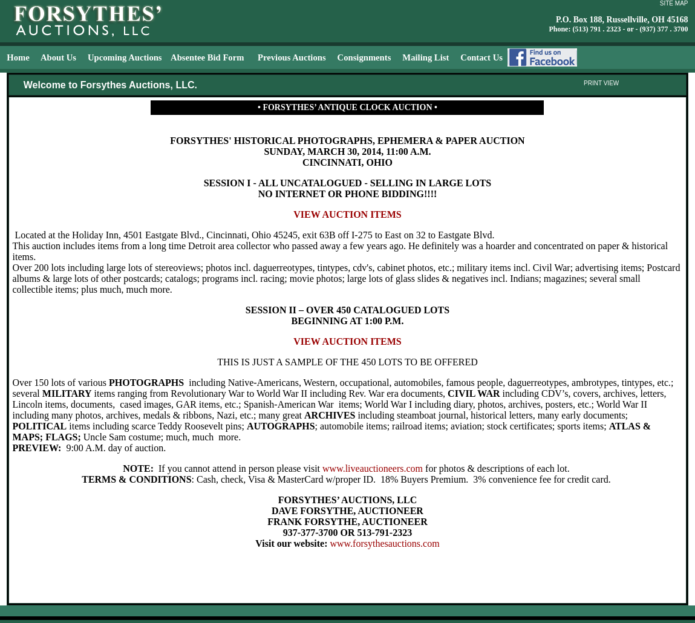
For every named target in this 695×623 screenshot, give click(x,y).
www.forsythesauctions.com (384, 543)
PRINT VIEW (601, 83)
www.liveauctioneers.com (372, 468)
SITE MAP (674, 3)
